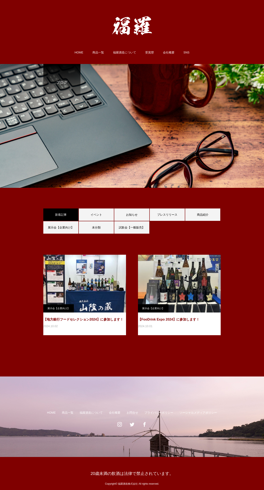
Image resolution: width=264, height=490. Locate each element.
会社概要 (168, 52)
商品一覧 (98, 52)
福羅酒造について (124, 52)
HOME (79, 52)
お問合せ (132, 412)
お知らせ (132, 214)
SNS (187, 52)
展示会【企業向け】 (61, 227)
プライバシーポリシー (158, 412)
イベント (96, 214)
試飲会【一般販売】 (132, 227)
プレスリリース (167, 214)
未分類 (96, 227)
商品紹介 (203, 214)
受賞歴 (149, 52)
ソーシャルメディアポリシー (198, 412)
